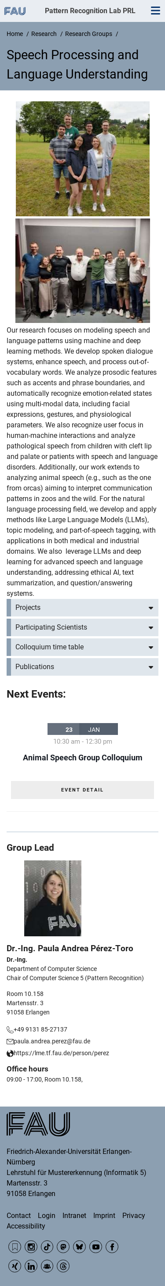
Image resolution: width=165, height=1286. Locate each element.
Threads (63, 1266)
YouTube (95, 1246)
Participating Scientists (51, 627)
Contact (19, 1215)
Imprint (104, 1215)
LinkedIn (31, 1266)
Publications (34, 667)
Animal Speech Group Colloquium (83, 757)
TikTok (47, 1246)
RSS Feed (14, 1246)
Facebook (112, 1246)
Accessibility (26, 1226)
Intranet (74, 1215)
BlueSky (79, 1246)
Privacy (133, 1215)
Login (46, 1215)
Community (47, 1266)
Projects (27, 607)
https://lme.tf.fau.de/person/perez (61, 1053)
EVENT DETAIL (82, 790)
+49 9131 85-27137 (40, 1029)
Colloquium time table (49, 647)
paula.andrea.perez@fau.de (52, 1041)
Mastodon (63, 1246)
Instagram (31, 1246)
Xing (14, 1266)
